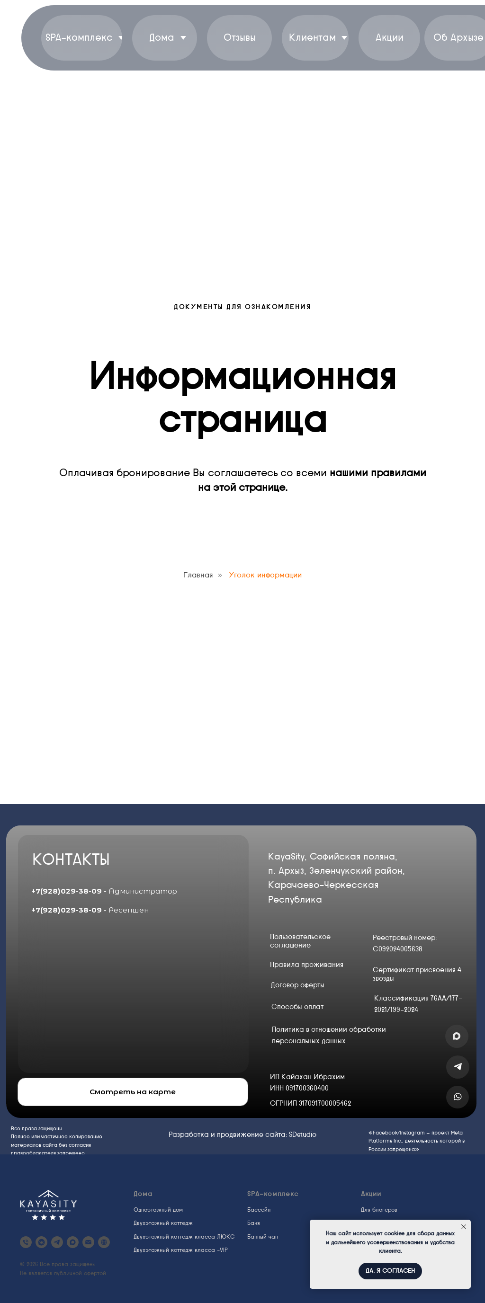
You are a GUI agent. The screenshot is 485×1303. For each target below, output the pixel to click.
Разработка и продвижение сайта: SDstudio (242, 1134)
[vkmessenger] (41, 1242)
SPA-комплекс (272, 1194)
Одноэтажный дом (158, 1209)
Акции (371, 1194)
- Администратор (104, 890)
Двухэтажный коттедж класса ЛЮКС (184, 1236)
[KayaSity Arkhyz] (26, 1242)
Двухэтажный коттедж (163, 1223)
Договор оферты (297, 985)
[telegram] (57, 1242)
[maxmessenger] (73, 1242)
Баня (253, 1223)
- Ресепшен (90, 909)
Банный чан (262, 1236)
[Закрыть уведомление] (463, 1227)
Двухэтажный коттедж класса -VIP (181, 1250)
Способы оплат (297, 1006)
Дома (143, 1194)
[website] (104, 1242)
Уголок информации (265, 574)
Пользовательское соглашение (300, 941)
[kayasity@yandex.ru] (88, 1242)
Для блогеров (379, 1209)
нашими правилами (378, 472)
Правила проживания (306, 964)
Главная (198, 574)
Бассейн (258, 1209)
